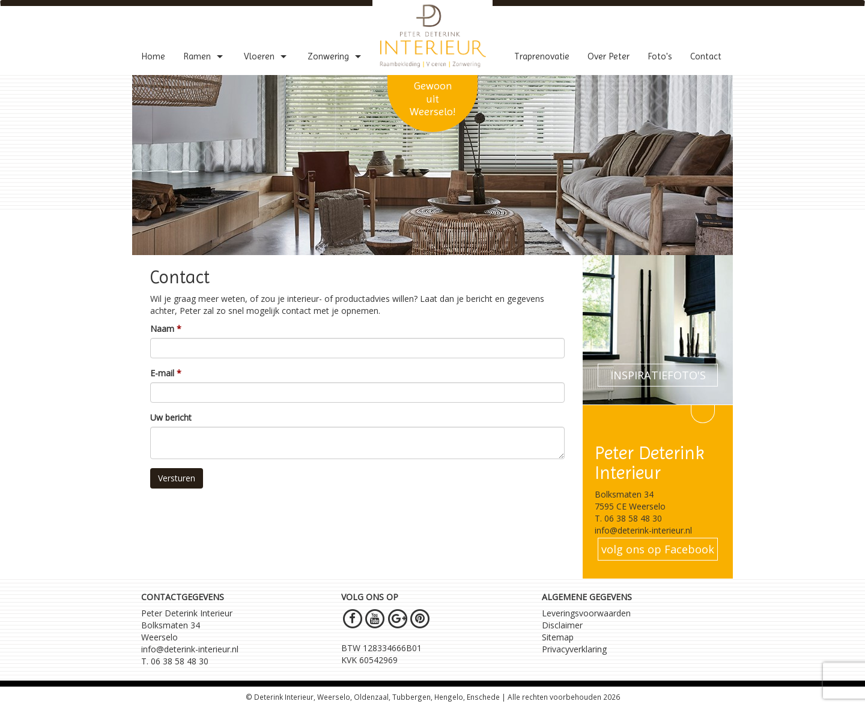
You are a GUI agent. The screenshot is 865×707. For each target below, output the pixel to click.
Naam (162, 328)
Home (153, 56)
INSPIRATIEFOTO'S (658, 375)
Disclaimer (562, 625)
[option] (432, 165)
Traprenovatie (541, 56)
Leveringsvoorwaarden (586, 613)
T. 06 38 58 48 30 (174, 661)
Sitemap (558, 637)
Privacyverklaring (574, 649)
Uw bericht (171, 417)
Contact (705, 56)
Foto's (660, 56)
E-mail (162, 373)
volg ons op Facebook (657, 549)
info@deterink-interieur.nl (189, 649)
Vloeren (267, 56)
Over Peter (608, 56)
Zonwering (336, 56)
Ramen (204, 56)
